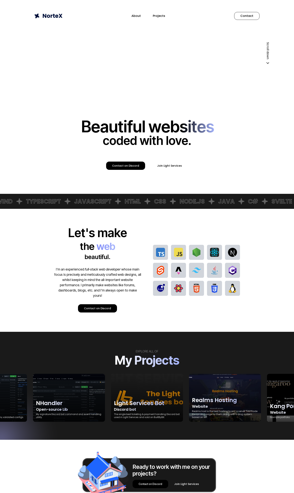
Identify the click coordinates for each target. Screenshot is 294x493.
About (136, 16)
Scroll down (268, 53)
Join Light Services (169, 166)
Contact (246, 16)
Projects (159, 16)
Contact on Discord (125, 166)
